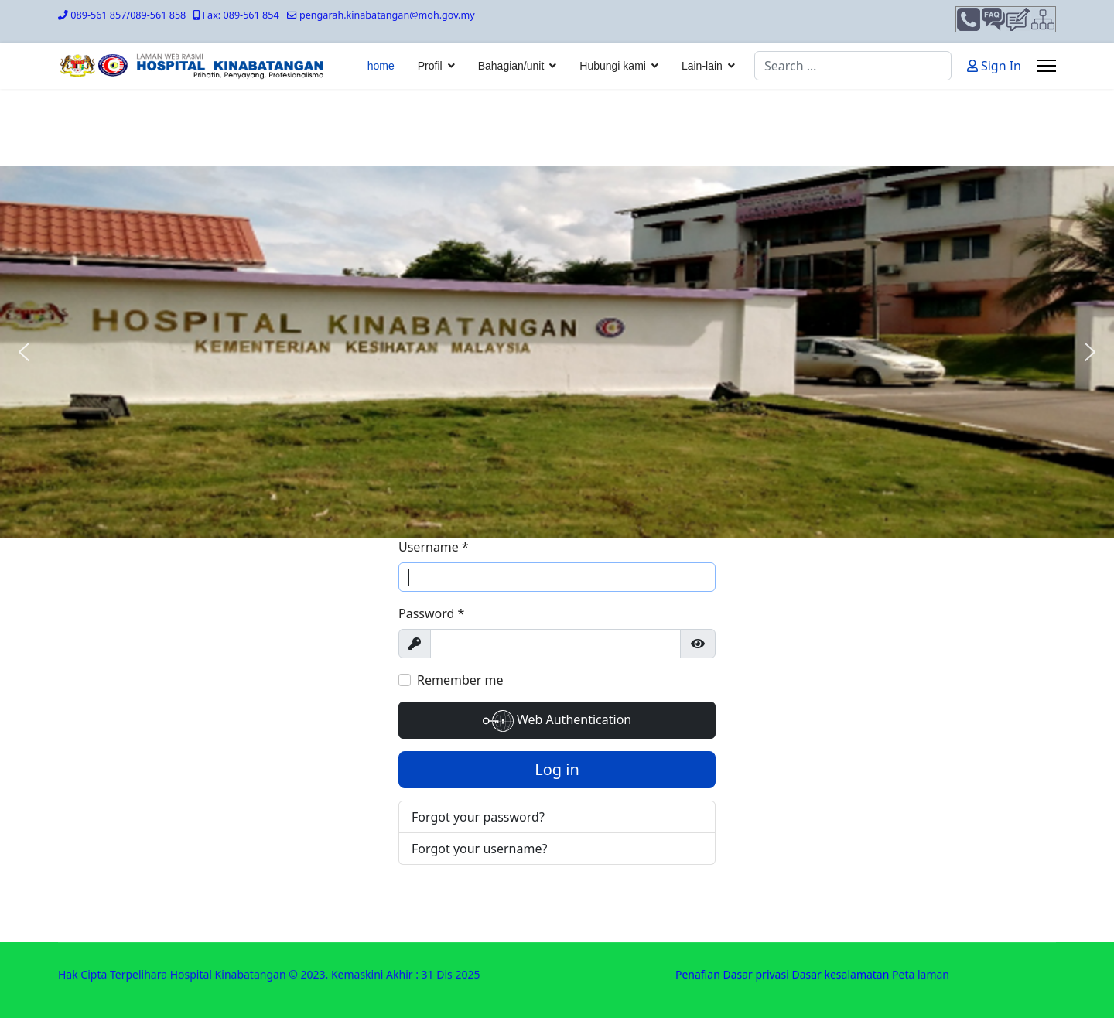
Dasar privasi (755, 974)
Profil (430, 66)
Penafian (697, 974)
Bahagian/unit (511, 66)
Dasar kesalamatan (840, 974)
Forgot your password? (478, 816)
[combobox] (853, 65)
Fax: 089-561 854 (241, 15)
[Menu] (1046, 66)
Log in (557, 769)
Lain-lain (702, 66)
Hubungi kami (612, 66)
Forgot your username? (479, 848)
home (381, 66)
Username (433, 546)
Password (431, 613)
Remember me (460, 679)
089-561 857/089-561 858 (128, 15)
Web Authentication (557, 720)
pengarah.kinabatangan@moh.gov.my (387, 15)
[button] (24, 352)
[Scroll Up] (1077, 958)
